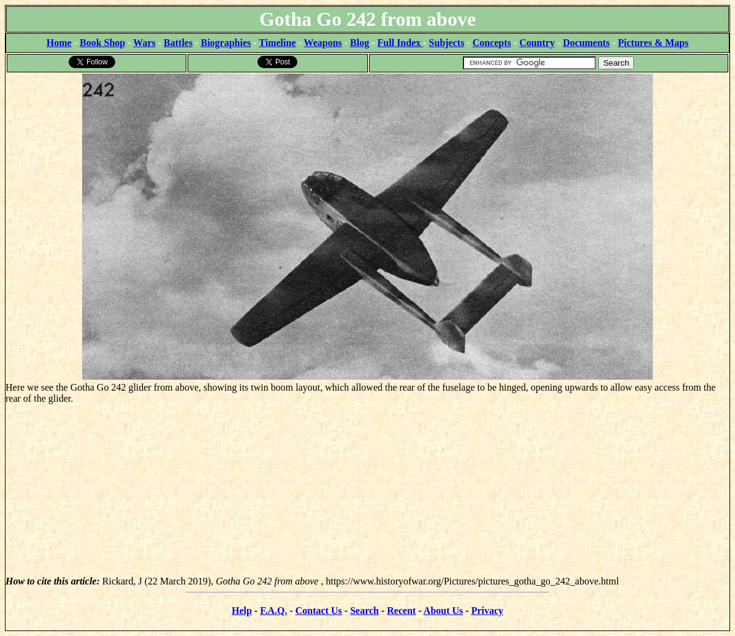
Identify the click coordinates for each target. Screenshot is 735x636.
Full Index (401, 42)
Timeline (277, 42)
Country (537, 42)
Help (242, 610)
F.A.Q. (273, 610)
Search (364, 610)
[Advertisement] (367, 490)
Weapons (323, 42)
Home (59, 42)
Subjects (447, 42)
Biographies (225, 42)
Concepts (492, 42)
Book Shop (102, 42)
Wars (144, 42)
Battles (178, 42)
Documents (586, 42)
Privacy (487, 610)
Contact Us (318, 610)
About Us (443, 610)
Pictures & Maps (653, 42)
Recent (401, 610)
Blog (359, 42)
